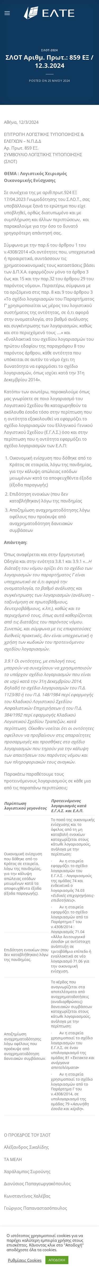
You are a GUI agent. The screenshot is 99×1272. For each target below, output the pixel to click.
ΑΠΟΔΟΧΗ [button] (57, 1260)
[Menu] (7, 13)
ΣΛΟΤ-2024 (49, 50)
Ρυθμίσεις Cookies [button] (24, 1260)
